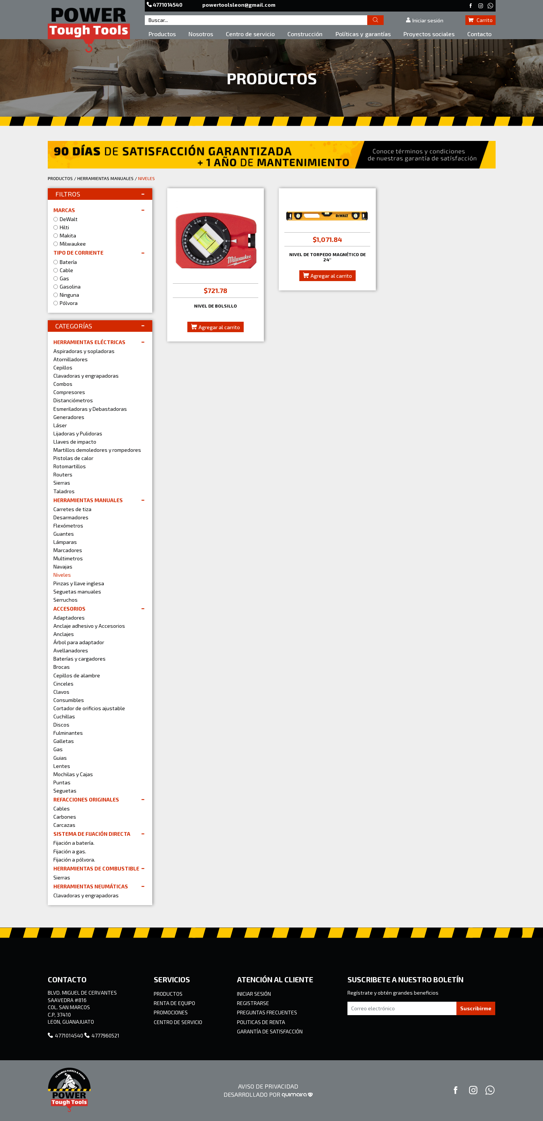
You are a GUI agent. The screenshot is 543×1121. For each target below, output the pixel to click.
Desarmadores (70, 517)
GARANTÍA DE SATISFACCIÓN (270, 1031)
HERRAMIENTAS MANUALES (105, 178)
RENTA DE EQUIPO (174, 1003)
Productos (162, 33)
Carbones (64, 816)
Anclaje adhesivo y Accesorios (89, 626)
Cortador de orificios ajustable (89, 708)
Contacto (479, 33)
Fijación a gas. (69, 851)
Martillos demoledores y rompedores (97, 450)
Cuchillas (64, 716)
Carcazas (64, 825)
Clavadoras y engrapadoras (86, 375)
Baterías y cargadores (79, 658)
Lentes (61, 766)
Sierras (61, 482)
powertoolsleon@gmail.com (238, 4)
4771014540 (165, 4)
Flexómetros (68, 525)
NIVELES (146, 178)
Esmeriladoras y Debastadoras (90, 409)
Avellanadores (70, 650)
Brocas (61, 667)
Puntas (62, 782)
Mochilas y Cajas (73, 774)
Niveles (62, 574)
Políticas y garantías (363, 33)
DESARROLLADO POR (268, 1094)
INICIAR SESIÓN (254, 994)
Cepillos (62, 367)
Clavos (61, 692)
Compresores (69, 392)
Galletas (63, 741)
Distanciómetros (73, 400)
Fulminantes (68, 733)
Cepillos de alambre (76, 675)
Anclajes (63, 634)
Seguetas (65, 790)
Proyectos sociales (429, 33)
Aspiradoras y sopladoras (84, 351)
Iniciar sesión (424, 20)
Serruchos (65, 599)
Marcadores (67, 550)
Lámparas (65, 542)
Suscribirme (475, 1008)
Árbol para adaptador (78, 642)
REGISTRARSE (253, 1003)
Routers (62, 474)
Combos (62, 384)
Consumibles (68, 700)
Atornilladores (70, 359)
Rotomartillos (69, 466)
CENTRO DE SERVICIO (178, 1022)
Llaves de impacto (74, 441)
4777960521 (101, 1035)
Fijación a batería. (73, 843)
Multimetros (68, 558)
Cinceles (63, 683)
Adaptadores (69, 617)
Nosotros (200, 33)
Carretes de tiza (72, 509)
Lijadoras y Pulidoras (77, 433)
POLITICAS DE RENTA (261, 1022)
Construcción (304, 33)
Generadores (68, 417)
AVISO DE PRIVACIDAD (268, 1086)
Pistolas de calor (73, 458)
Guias (60, 758)
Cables (61, 808)
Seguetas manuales (77, 591)
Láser (60, 425)
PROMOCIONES (171, 1012)
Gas (58, 749)
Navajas (62, 566)
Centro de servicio (250, 33)
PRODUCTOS (60, 178)
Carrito (480, 20)
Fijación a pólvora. (74, 859)
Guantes (63, 533)
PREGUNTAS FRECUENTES (267, 1012)
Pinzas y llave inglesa (78, 583)
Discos (61, 724)
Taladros (64, 491)
